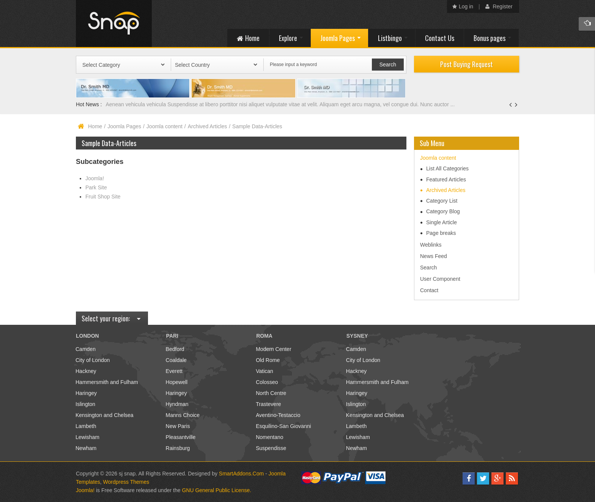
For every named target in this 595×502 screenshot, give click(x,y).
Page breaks (441, 233)
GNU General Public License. (216, 490)
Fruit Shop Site (103, 197)
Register (499, 6)
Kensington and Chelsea (105, 415)
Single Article (441, 222)
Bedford (175, 349)
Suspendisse (271, 448)
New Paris (178, 426)
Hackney (86, 371)
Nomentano (269, 437)
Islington (85, 404)
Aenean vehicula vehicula (136, 104)
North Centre (271, 393)
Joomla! (94, 178)
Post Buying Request (466, 64)
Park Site (96, 187)
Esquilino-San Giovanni (283, 426)
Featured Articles (446, 179)
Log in (462, 6)
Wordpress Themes (126, 482)
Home (95, 126)
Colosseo (267, 382)
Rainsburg (178, 448)
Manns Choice (183, 415)
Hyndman (177, 404)
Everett (174, 371)
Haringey (86, 393)
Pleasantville (181, 437)
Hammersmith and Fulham (107, 382)
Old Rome (268, 360)
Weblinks (431, 245)
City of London (93, 360)
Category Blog (443, 211)
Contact (429, 290)
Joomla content (164, 126)
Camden (86, 349)
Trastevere (268, 404)
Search (428, 267)
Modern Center (273, 349)
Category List (441, 201)
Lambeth (86, 426)
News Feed (433, 256)
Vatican (264, 371)
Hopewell (177, 382)
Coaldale (176, 360)
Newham (86, 448)
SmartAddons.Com (241, 474)
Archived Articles (207, 126)
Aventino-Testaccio (278, 415)
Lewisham (87, 437)
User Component (440, 279)
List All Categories (447, 168)
